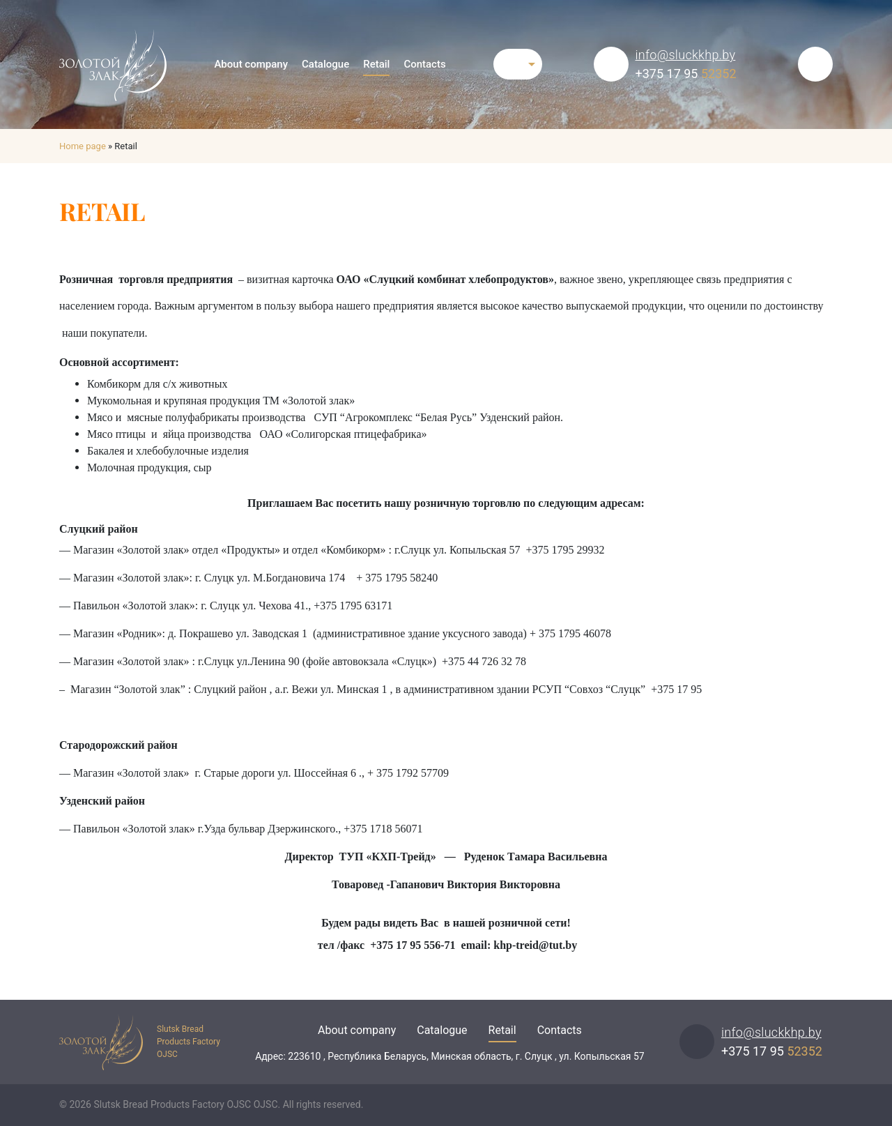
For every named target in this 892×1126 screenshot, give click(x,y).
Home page (82, 146)
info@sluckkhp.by (686, 54)
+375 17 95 (686, 73)
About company (251, 64)
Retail (376, 64)
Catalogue (325, 64)
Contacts (424, 64)
